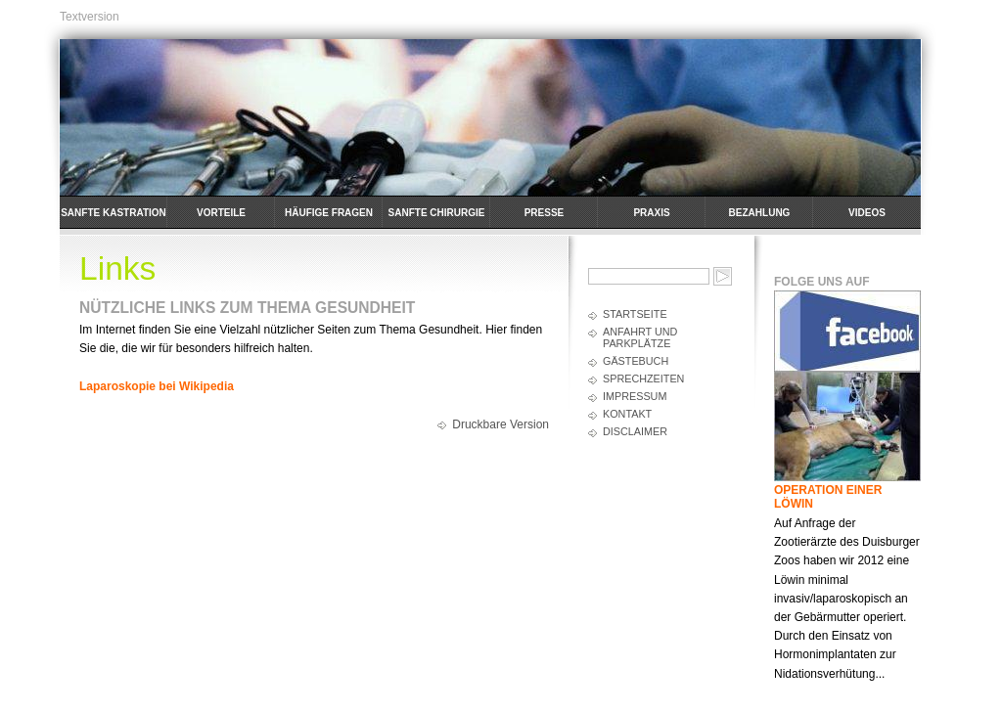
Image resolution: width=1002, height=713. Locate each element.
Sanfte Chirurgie (436, 212)
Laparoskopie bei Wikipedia (156, 386)
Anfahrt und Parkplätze (640, 337)
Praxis (651, 212)
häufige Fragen (329, 212)
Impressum (634, 396)
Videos (867, 212)
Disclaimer (635, 431)
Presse (544, 212)
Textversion (89, 16)
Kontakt (627, 414)
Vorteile (221, 212)
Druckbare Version (500, 424)
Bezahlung (760, 212)
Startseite (635, 314)
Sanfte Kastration (113, 212)
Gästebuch (635, 361)
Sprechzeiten (643, 378)
